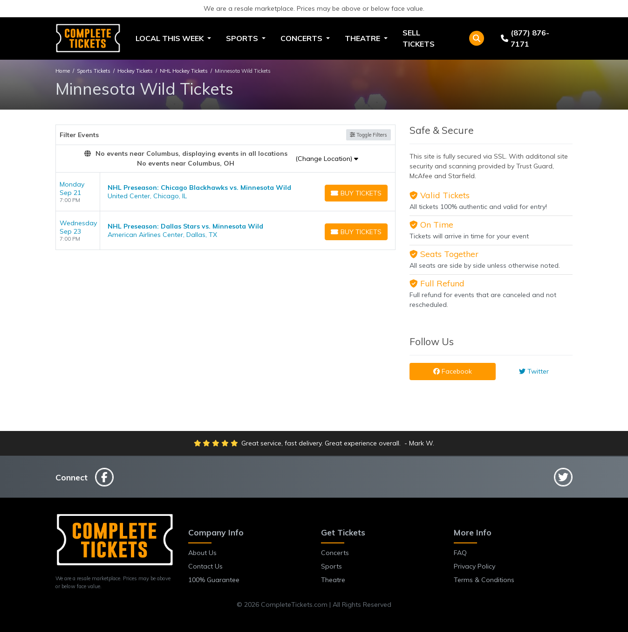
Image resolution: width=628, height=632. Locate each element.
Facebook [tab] (452, 371)
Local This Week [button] (170, 38)
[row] (225, 192)
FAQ (460, 553)
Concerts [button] (302, 38)
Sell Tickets (419, 38)
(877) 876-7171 (525, 38)
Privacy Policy (474, 566)
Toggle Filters (368, 135)
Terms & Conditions (484, 580)
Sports (331, 566)
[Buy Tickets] (356, 193)
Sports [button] (243, 38)
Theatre (333, 580)
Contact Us (205, 566)
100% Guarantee (213, 580)
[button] (476, 38)
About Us (202, 553)
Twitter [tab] (534, 371)
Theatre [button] (363, 38)
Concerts (335, 553)
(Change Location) (326, 158)
